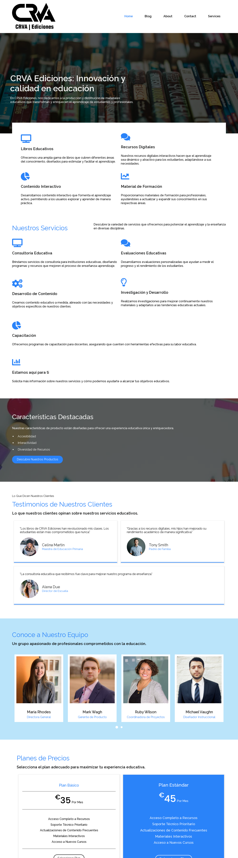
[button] (116, 624)
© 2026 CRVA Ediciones (119, 852)
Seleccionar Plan (52, 761)
